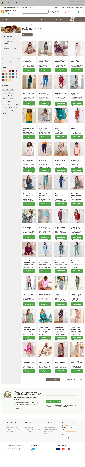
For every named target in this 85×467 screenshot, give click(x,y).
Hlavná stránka (4, 24)
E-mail (48, 407)
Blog (56, 7)
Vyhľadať (46, 12)
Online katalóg (62, 7)
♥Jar (66, 19)
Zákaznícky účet (10, 442)
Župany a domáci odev (10, 48)
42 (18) (10, 95)
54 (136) (5, 107)
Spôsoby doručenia (79, 7)
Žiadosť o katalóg (70, 7)
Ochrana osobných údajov (50, 440)
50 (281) (10, 104)
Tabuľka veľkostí (29, 438)
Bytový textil (8, 19)
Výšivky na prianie (44, 19)
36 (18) (12, 89)
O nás (45, 436)
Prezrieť (76, 3)
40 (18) (4, 95)
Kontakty (46, 443)
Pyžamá (6, 43)
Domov (14, 19)
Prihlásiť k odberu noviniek (53, 412)
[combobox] (33, 12)
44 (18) (12, 98)
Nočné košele (7, 46)
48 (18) (4, 104)
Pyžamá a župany (28, 24)
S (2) (12, 110)
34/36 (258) (5, 89)
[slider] (2, 58)
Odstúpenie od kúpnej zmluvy (13, 440)
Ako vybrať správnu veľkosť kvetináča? (14, 3)
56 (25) (10, 107)
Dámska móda (20, 24)
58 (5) (15, 107)
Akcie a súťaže (28, 442)
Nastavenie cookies (48, 442)
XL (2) (4, 113)
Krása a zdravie (21, 19)
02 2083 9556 (14, 7)
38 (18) (4, 92)
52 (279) (16, 104)
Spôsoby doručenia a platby (13, 436)
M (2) (8, 110)
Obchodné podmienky (49, 438)
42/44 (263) (5, 98)
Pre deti (37, 19)
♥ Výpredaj (61, 19)
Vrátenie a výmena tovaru (12, 438)
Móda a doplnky (54, 19)
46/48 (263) (11, 101)
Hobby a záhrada (30, 19)
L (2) (4, 110)
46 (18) (4, 101)
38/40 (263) (11, 92)
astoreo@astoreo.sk (71, 441)
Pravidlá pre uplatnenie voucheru (33, 440)
